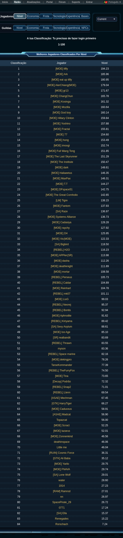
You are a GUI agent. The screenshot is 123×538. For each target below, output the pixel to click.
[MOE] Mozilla (62, 107)
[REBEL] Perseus (61, 277)
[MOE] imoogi (62, 145)
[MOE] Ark (62, 74)
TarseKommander (61, 365)
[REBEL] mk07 (62, 293)
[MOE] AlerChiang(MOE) (61, 85)
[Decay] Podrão (62, 381)
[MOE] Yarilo (61, 463)
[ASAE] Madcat (62, 414)
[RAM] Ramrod (61, 491)
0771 (62, 507)
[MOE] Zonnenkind (62, 436)
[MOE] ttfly (62, 68)
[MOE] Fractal (62, 129)
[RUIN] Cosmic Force (61, 452)
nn (61, 496)
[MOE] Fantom (61, 205)
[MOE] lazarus (61, 430)
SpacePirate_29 (61, 502)
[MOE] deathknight (61, 266)
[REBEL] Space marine (61, 354)
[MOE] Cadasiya (61, 222)
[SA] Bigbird (62, 244)
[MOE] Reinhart (62, 288)
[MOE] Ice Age (61, 332)
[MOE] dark (62, 167)
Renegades (61, 518)
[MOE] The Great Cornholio (62, 194)
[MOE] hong (62, 140)
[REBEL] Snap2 (61, 387)
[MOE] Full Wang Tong (62, 151)
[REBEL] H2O (62, 249)
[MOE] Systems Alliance (62, 216)
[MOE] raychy (62, 227)
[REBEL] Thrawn (61, 343)
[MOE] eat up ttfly (62, 79)
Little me (62, 447)
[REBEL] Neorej (61, 304)
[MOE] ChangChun (62, 96)
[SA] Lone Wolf (62, 474)
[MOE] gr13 (61, 90)
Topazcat (61, 419)
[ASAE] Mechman (61, 397)
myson (61, 348)
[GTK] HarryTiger (62, 403)
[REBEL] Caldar (61, 282)
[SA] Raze (62, 211)
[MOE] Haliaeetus (61, 173)
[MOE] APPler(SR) (62, 255)
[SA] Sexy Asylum (61, 326)
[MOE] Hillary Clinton (61, 118)
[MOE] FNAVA (61, 469)
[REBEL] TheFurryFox (62, 370)
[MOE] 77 (61, 134)
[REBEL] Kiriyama (61, 321)
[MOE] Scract (61, 425)
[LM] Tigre (61, 200)
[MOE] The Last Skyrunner (61, 156)
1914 (62, 485)
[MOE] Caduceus (62, 408)
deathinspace (61, 441)
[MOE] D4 (62, 233)
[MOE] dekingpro (62, 359)
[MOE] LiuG (62, 299)
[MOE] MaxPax (62, 178)
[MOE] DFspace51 (62, 189)
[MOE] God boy (62, 112)
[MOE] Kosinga (62, 101)
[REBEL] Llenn (62, 392)
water (61, 480)
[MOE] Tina (61, 376)
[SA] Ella (62, 513)
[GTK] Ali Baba (62, 458)
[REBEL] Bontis (62, 310)
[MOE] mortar (62, 271)
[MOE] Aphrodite (61, 315)
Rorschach (61, 524)
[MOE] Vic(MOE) (61, 238)
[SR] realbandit (61, 337)
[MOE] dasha (61, 260)
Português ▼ (112, 2)
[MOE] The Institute (61, 162)
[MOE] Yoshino (61, 123)
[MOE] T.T (62, 183)
